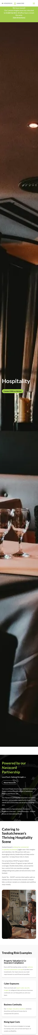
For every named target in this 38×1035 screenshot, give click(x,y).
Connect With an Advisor (13, 391)
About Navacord (10, 783)
